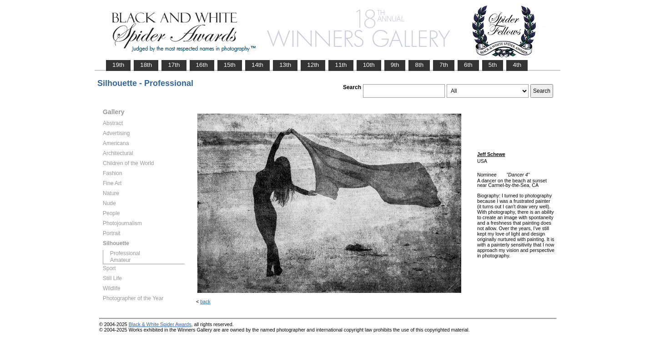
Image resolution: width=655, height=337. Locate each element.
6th (468, 64)
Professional (125, 253)
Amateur (120, 260)
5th (493, 64)
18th (146, 64)
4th (517, 64)
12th (313, 64)
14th (257, 64)
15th (230, 64)
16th (202, 64)
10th (369, 64)
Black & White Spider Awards (160, 324)
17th (174, 64)
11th (341, 64)
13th (285, 64)
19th (118, 64)
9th (395, 64)
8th (419, 64)
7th (443, 64)
